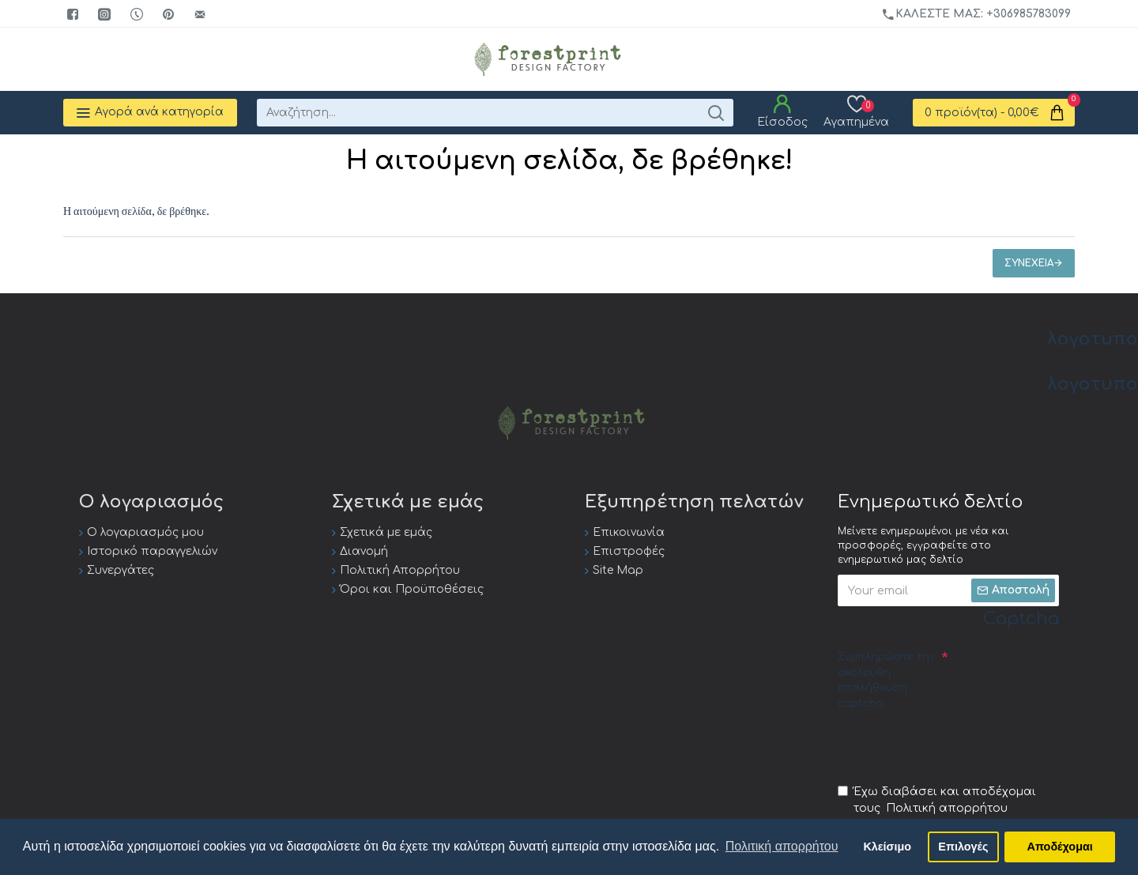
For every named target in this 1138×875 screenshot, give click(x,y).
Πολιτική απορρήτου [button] (781, 846)
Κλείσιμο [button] (887, 846)
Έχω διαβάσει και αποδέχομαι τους (937, 801)
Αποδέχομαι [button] (1060, 846)
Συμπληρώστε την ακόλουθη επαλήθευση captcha (886, 680)
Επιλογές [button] (963, 846)
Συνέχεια (1028, 263)
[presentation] (958, 746)
